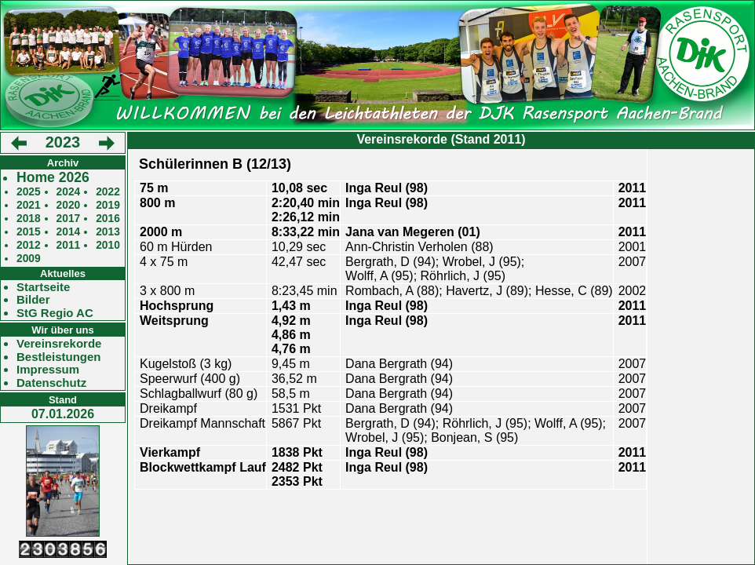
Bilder (33, 299)
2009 (28, 258)
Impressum (47, 369)
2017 (69, 218)
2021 (28, 205)
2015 (28, 232)
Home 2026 (52, 177)
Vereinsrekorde (58, 343)
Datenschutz (51, 383)
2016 (108, 218)
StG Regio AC (54, 313)
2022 (108, 192)
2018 (28, 218)
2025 (28, 192)
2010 (108, 245)
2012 (28, 245)
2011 (69, 245)
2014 (69, 232)
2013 (108, 232)
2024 (69, 192)
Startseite (43, 287)
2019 (108, 205)
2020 (69, 205)
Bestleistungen (58, 357)
